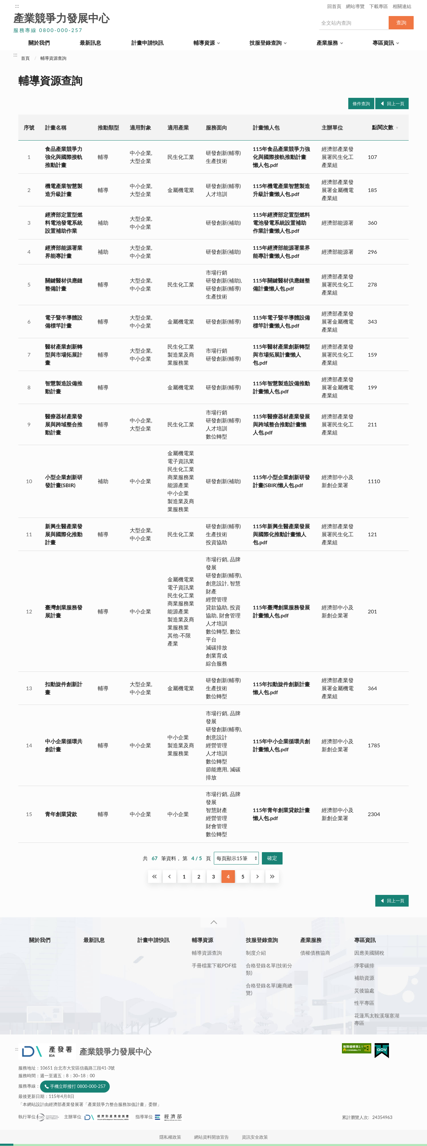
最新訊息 (90, 42)
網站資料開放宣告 (211, 1137)
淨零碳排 (364, 965)
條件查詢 (361, 103)
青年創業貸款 (61, 814)
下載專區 (378, 6)
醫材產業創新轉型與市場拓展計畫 (63, 354)
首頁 (25, 58)
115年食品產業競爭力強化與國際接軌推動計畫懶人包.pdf (281, 157)
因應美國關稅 (369, 953)
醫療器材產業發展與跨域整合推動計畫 (63, 424)
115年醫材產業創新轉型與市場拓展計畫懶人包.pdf (281, 354)
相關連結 (402, 6)
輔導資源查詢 (53, 58)
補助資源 (364, 978)
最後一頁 (272, 876)
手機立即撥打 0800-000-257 (77, 1086)
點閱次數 (382, 127)
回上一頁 (395, 103)
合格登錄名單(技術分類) (269, 969)
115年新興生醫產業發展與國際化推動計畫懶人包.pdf (281, 534)
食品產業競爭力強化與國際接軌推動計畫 (63, 157)
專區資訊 (383, 42)
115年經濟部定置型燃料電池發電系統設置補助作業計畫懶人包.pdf (281, 222)
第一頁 (154, 876)
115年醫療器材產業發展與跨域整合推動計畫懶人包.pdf (281, 424)
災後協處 (364, 990)
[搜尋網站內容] (354, 22)
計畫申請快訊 (147, 42)
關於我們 (39, 42)
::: (17, 5)
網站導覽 (355, 6)
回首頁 (334, 6)
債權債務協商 (315, 953)
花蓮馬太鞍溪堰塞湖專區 (376, 1019)
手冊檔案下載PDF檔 (214, 965)
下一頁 (257, 876)
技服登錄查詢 (266, 42)
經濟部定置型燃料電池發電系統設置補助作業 (63, 222)
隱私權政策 (170, 1137)
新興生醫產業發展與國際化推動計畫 (63, 534)
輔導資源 (204, 42)
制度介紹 (256, 953)
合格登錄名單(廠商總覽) (269, 989)
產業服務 (327, 42)
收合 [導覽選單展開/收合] (213, 922)
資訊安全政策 (255, 1137)
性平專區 (364, 1003)
